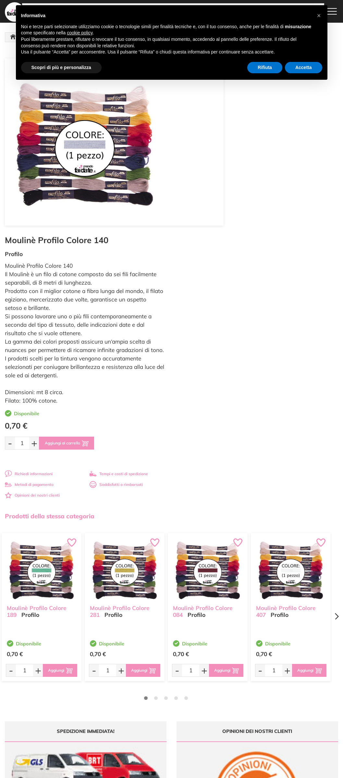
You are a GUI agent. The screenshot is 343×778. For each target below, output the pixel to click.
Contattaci (157, 702)
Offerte (154, 677)
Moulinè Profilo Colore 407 (286, 432)
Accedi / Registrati (164, 696)
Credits (260, 769)
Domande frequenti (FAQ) (228, 671)
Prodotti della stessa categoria (49, 339)
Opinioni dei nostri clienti (205, 318)
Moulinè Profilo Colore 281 (120, 432)
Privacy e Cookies (221, 700)
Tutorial (154, 683)
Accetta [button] (303, 67)
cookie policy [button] (79, 32)
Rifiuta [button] (265, 67)
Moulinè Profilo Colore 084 (203, 432)
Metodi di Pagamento (224, 677)
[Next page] (336, 439)
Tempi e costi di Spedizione (219, 685)
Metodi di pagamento (202, 307)
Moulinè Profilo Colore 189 (37, 432)
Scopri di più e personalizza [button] (61, 67)
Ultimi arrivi (158, 671)
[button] (319, 15)
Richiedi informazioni (202, 296)
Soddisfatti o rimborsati (289, 307)
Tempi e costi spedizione (41, 610)
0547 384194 (112, 702)
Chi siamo (156, 690)
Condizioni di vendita (223, 694)
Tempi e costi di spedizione (292, 296)
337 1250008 (112, 720)
